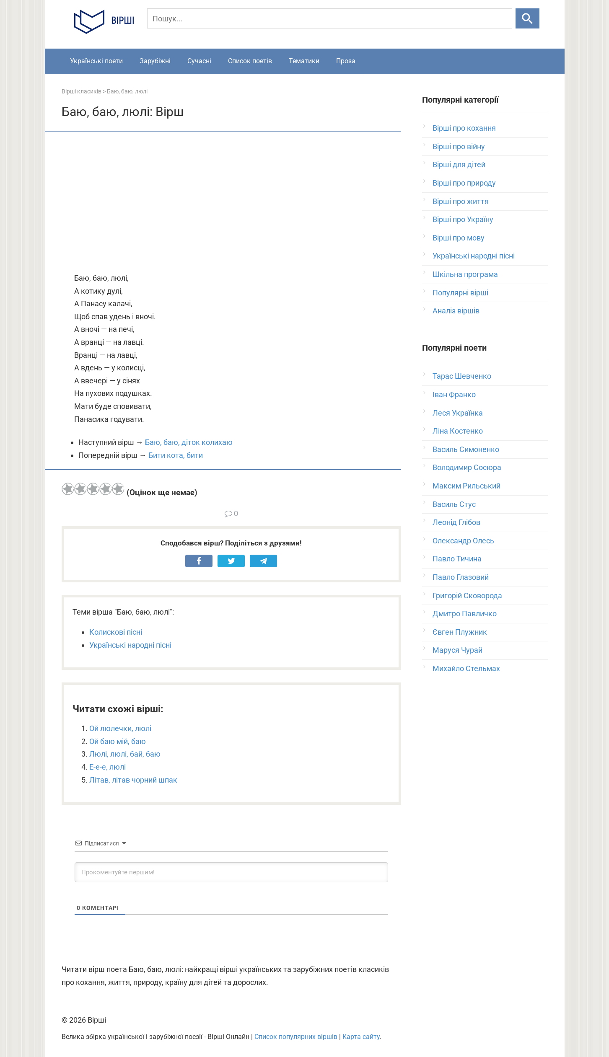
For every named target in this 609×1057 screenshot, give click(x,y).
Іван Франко (454, 394)
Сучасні (199, 61)
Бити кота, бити (175, 455)
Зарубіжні (155, 61)
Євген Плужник (460, 632)
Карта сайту (361, 1037)
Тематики (304, 61)
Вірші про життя (461, 201)
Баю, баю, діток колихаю (189, 442)
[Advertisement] (231, 202)
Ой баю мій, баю (117, 741)
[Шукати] (527, 18)
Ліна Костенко (458, 430)
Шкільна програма (465, 274)
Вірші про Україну (463, 219)
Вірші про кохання (464, 128)
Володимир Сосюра (467, 467)
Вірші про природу (464, 182)
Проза (345, 61)
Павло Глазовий (461, 577)
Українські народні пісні (130, 645)
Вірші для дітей (459, 164)
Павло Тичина (457, 558)
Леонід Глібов (456, 522)
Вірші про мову (459, 237)
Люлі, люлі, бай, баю (125, 753)
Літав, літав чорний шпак (133, 779)
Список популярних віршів (295, 1037)
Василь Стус (454, 504)
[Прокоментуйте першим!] (231, 872)
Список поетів (250, 61)
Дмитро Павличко (465, 613)
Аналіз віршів (456, 310)
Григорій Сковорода (467, 595)
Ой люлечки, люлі (120, 728)
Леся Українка (458, 412)
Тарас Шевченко (462, 376)
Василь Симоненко (466, 449)
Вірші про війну (459, 146)
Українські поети (96, 61)
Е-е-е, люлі (107, 766)
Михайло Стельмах (466, 668)
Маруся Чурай (457, 650)
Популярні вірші (460, 292)
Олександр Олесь (463, 540)
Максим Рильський (466, 485)
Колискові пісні (115, 632)
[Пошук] (329, 18)
